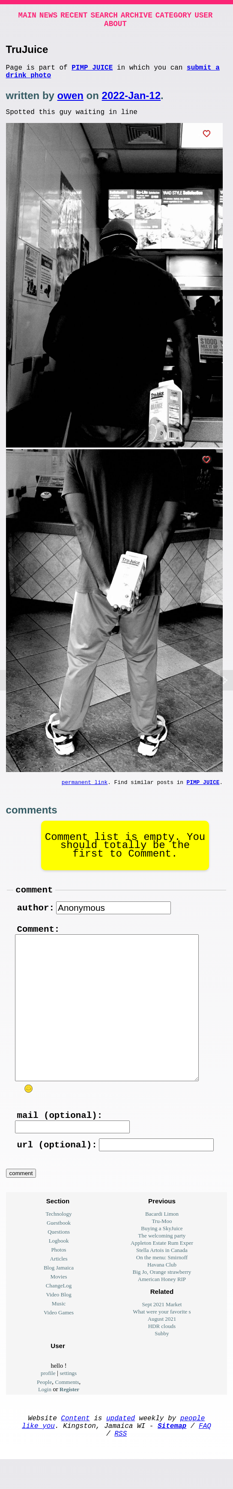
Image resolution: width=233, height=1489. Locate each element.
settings (68, 1396)
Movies (59, 1299)
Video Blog (58, 1317)
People (44, 1405)
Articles (59, 1281)
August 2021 (162, 1342)
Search (103, 16)
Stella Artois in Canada (162, 1273)
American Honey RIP (162, 1302)
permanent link (85, 792)
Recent (73, 16)
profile (48, 1396)
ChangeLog (59, 1308)
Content (75, 1442)
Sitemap (172, 1452)
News (48, 16)
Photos (58, 1273)
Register (69, 1412)
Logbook (59, 1264)
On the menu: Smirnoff (162, 1280)
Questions (59, 1255)
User (203, 16)
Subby (162, 1356)
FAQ (205, 1452)
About (115, 26)
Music (59, 1326)
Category (173, 16)
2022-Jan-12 (131, 102)
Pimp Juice (92, 72)
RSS (120, 1461)
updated (120, 1442)
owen (70, 102)
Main (27, 16)
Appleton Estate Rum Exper (162, 1266)
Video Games (59, 1335)
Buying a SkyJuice (161, 1251)
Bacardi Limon (162, 1237)
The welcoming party (162, 1258)
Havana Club (161, 1287)
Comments (67, 1405)
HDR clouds (162, 1349)
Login (44, 1412)
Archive (136, 16)
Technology (59, 1237)
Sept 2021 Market (162, 1327)
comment (34, 901)
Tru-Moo (162, 1244)
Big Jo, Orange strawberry (162, 1295)
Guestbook (59, 1246)
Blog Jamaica (59, 1290)
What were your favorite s (162, 1334)
